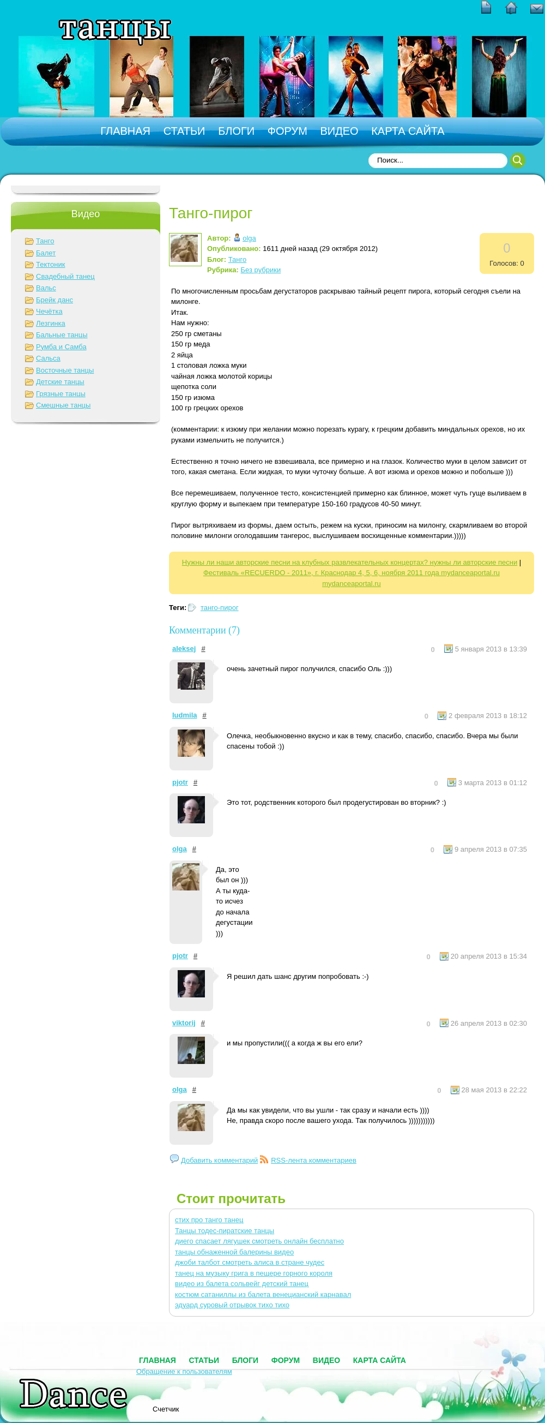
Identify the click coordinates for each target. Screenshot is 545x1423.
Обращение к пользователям (184, 1371)
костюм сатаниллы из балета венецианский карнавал (263, 1294)
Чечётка (49, 311)
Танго (45, 241)
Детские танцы (60, 382)
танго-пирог (220, 607)
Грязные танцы (61, 394)
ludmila (184, 715)
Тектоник (50, 264)
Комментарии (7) (204, 630)
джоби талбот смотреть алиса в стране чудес (249, 1262)
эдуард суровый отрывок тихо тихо (232, 1305)
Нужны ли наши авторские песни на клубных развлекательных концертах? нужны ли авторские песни (349, 562)
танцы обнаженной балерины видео (234, 1252)
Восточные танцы (65, 370)
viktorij (184, 1023)
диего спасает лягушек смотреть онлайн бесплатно (259, 1241)
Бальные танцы (62, 335)
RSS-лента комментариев (313, 1160)
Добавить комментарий (219, 1160)
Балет (46, 253)
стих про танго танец (209, 1220)
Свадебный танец (65, 276)
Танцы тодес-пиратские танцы (224, 1231)
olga (249, 238)
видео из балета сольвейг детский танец (241, 1283)
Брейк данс (54, 300)
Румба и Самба (61, 347)
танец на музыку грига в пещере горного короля (253, 1273)
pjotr (180, 782)
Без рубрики (261, 270)
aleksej (184, 648)
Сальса (48, 358)
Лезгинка (50, 323)
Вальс (46, 288)
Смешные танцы (63, 405)
